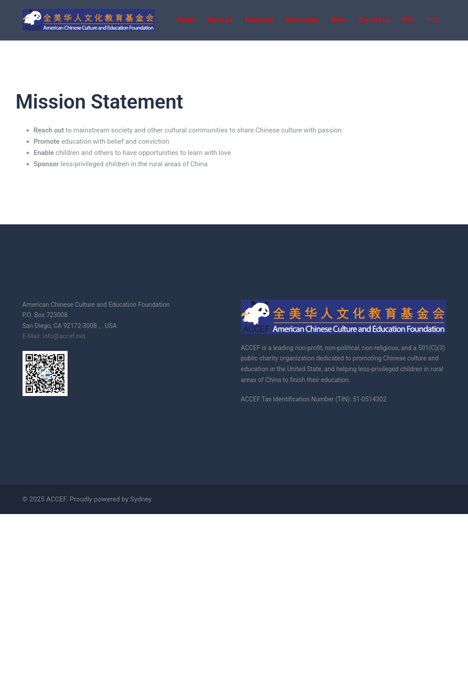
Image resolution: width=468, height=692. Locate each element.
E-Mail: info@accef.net (54, 336)
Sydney (141, 499)
